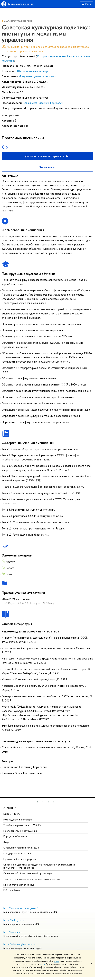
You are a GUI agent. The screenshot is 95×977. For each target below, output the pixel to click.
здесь (56, 961)
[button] (37, 801)
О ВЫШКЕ (9, 808)
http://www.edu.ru (13, 932)
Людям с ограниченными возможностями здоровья (31, 879)
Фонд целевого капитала (17, 853)
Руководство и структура (17, 819)
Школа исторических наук (33, 71)
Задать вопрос (47, 167)
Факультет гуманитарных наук (37, 76)
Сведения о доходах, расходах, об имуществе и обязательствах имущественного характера (39, 866)
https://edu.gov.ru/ (13, 920)
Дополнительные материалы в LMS (47, 156)
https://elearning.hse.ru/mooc (19, 944)
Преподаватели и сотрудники (20, 830)
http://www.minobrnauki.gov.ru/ (20, 908)
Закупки (7, 842)
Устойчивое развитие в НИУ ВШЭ (22, 825)
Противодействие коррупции (19, 859)
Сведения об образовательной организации (27, 873)
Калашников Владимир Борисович (43, 103)
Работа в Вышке (11, 890)
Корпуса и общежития (15, 836)
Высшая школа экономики (21, 3)
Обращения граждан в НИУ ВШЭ (21, 847)
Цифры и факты (12, 813)
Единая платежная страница (18, 884)
